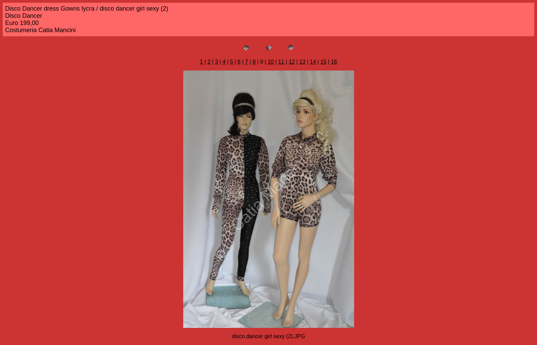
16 (334, 62)
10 (270, 62)
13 (302, 62)
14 (313, 62)
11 (281, 62)
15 (324, 62)
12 (292, 62)
